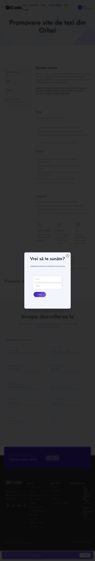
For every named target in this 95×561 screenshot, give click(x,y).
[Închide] (67, 255)
